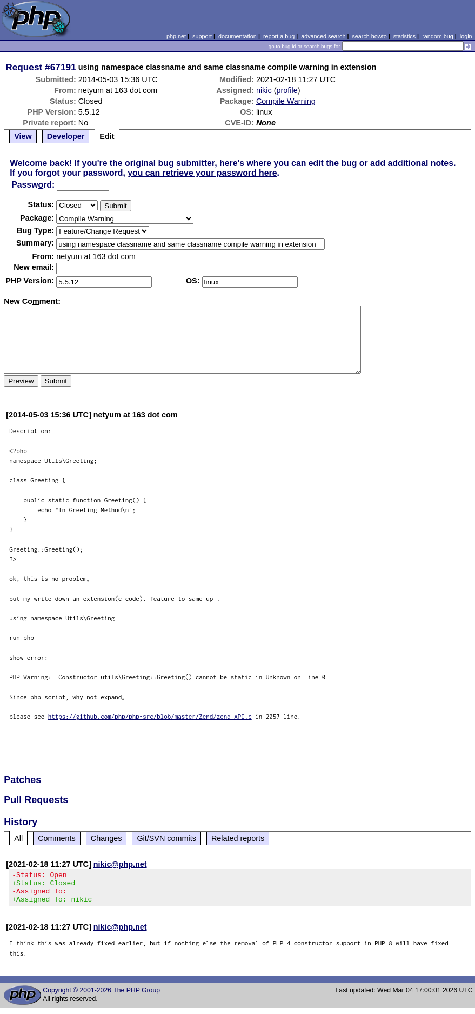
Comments (57, 838)
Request (23, 67)
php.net (176, 36)
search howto (369, 36)
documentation (237, 36)
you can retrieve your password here (202, 172)
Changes (106, 838)
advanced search (323, 36)
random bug (437, 36)
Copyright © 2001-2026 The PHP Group (101, 996)
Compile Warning (286, 101)
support (202, 36)
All (18, 838)
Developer (66, 136)
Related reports (237, 838)
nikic (264, 90)
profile (287, 90)
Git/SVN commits (166, 838)
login (466, 36)
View (23, 136)
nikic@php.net (120, 864)
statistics (404, 36)
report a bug (279, 36)
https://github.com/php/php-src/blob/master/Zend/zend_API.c (150, 716)
